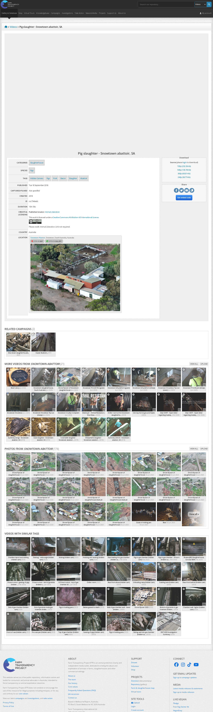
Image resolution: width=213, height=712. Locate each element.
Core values (73, 666)
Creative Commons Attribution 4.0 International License (75, 217)
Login (133, 685)
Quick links (135, 693)
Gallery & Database (9, 13)
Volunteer (135, 645)
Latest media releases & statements (188, 668)
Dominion (141, 660)
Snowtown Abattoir (38, 237)
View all (194, 343)
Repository (139, 663)
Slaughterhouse (36, 162)
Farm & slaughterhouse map (142, 667)
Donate (134, 641)
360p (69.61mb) (184, 173)
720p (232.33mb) (184, 166)
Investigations (67, 13)
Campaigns (55, 13)
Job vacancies (73, 673)
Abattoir (83, 178)
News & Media (91, 13)
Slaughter (73, 178)
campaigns (19, 677)
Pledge (176, 682)
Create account (137, 689)
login (184, 162)
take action (48, 677)
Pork (55, 178)
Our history (72, 662)
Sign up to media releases (183, 671)
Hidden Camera (36, 178)
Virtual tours (136, 671)
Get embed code (184, 199)
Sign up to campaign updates (185, 657)
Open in (37, 241)
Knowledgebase (42, 13)
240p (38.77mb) (184, 177)
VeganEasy (177, 690)
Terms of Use (8, 685)
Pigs (32, 170)
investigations (33, 677)
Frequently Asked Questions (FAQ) (82, 669)
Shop (133, 649)
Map (20, 13)
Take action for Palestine (13, 692)
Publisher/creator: (37, 212)
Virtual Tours (29, 13)
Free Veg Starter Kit (181, 686)
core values (23, 672)
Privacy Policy (8, 682)
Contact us (72, 677)
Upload (204, 343)
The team (72, 658)
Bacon (63, 178)
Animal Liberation (52, 212)
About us (71, 655)
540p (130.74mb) (184, 170)
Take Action (79, 13)
